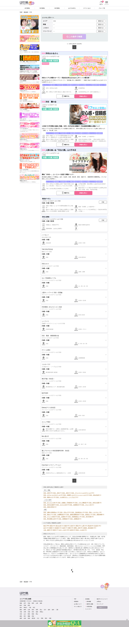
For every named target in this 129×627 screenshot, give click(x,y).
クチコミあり (87, 8)
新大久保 (58, 525)
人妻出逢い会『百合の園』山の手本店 (61, 150)
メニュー (106, 3)
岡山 (37, 614)
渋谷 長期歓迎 (63, 519)
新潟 (33, 609)
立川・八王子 (62, 530)
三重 (57, 609)
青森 (21, 603)
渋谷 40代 (46, 493)
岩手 (25, 603)
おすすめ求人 (72, 8)
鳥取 (29, 614)
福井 (49, 609)
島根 (33, 614)
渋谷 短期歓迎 (74, 519)
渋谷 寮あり (47, 514)
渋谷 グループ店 (87, 504)
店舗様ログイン (102, 607)
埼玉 (34, 607)
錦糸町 (57, 528)
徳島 (21, 616)
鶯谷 (77, 525)
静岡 (25, 609)
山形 (37, 603)
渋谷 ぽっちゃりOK (49, 502)
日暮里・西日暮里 (88, 528)
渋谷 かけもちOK (61, 504)
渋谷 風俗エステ (48, 497)
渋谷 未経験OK (74, 504)
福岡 (21, 618)
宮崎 (42, 618)
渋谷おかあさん (52, 53)
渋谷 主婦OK (61, 516)
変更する (100, 21)
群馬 (29, 605)
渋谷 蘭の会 (51, 102)
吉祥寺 (72, 530)
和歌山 (41, 611)
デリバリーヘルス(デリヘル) (51, 56)
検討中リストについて (102, 599)
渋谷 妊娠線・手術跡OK (65, 502)
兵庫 (25, 611)
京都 (29, 611)
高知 (33, 616)
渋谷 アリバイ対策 (49, 516)
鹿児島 (33, 618)
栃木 (21, 605)
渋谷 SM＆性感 (94, 495)
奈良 (33, 611)
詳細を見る (83, 96)
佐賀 (25, 618)
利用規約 (76, 601)
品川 (44, 528)
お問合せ (99, 601)
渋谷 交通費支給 (59, 514)
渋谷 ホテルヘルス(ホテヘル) (52, 495)
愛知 (21, 609)
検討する (66, 96)
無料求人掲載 (90, 604)
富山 (41, 609)
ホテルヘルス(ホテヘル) (50, 105)
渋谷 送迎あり (86, 514)
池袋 (65, 525)
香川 (25, 616)
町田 (54, 530)
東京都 (26, 12)
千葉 (30, 607)
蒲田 (69, 528)
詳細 (103, 202)
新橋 (50, 528)
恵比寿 (90, 525)
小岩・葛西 (46, 530)
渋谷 (44, 58)
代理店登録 (89, 606)
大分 (38, 618)
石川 (45, 609)
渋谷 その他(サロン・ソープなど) (66, 497)
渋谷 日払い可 (64, 512)
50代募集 (42, 8)
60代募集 (57, 8)
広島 (21, 614)
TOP (21, 12)
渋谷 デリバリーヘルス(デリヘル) (81, 493)
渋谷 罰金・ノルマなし (92, 512)
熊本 (46, 618)
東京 (44, 525)
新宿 (51, 525)
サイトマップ (100, 604)
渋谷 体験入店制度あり (50, 512)
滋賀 (37, 611)
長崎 (29, 618)
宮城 (29, 603)
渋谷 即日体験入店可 (49, 519)
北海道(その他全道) (37, 601)
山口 (25, 614)
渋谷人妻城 (45, 217)
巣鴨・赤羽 (77, 528)
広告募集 (87, 599)
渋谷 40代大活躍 (94, 502)
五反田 (96, 525)
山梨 (29, 609)
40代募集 (27, 8)
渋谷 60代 (65, 493)
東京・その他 (80, 530)
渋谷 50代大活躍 (48, 504)
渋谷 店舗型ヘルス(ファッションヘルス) (75, 495)
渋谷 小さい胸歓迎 (80, 502)
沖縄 (50, 618)
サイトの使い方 (78, 606)
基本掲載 (89, 601)
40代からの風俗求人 (93, 551)
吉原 (63, 528)
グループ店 (102, 8)
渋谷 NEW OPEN (48, 507)
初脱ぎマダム (46, 198)
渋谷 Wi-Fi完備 (86, 516)
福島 (41, 603)
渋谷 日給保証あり (77, 512)
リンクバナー (88, 609)
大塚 (71, 525)
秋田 (33, 603)
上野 (83, 525)
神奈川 (25, 607)
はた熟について (78, 604)
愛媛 (29, 616)
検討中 (102, 3)
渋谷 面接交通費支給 (72, 514)
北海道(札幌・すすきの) (25, 601)
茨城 (25, 605)
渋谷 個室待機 (97, 514)
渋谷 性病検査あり (73, 516)
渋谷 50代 (56, 493)
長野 (37, 609)
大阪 (21, 611)
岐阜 (53, 609)
